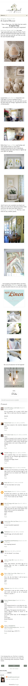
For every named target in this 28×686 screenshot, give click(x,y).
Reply (5, 418)
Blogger (17, 684)
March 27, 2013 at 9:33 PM (16, 482)
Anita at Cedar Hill (9, 560)
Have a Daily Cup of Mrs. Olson (12, 573)
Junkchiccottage (8, 467)
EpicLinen (15, 285)
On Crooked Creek (8, 434)
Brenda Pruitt (7, 422)
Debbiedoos (7, 532)
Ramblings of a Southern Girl (8, 210)
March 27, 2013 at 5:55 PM (20, 434)
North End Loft (11, 98)
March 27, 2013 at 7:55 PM (19, 452)
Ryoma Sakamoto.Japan (10, 600)
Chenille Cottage (8, 452)
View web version (14, 668)
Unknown (6, 588)
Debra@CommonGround (13, 677)
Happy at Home (11, 145)
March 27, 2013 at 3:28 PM (18, 422)
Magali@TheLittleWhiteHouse (11, 540)
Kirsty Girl (6, 482)
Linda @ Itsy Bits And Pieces (11, 521)
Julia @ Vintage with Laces (10, 503)
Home (14, 665)
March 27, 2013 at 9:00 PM (18, 467)
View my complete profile (12, 679)
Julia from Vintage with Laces (9, 30)
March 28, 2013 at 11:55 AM (16, 588)
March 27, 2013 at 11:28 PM (18, 491)
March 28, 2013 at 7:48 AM (17, 532)
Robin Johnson (7, 491)
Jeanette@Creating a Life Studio (11, 408)
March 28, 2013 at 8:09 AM (14, 551)
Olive (5, 551)
